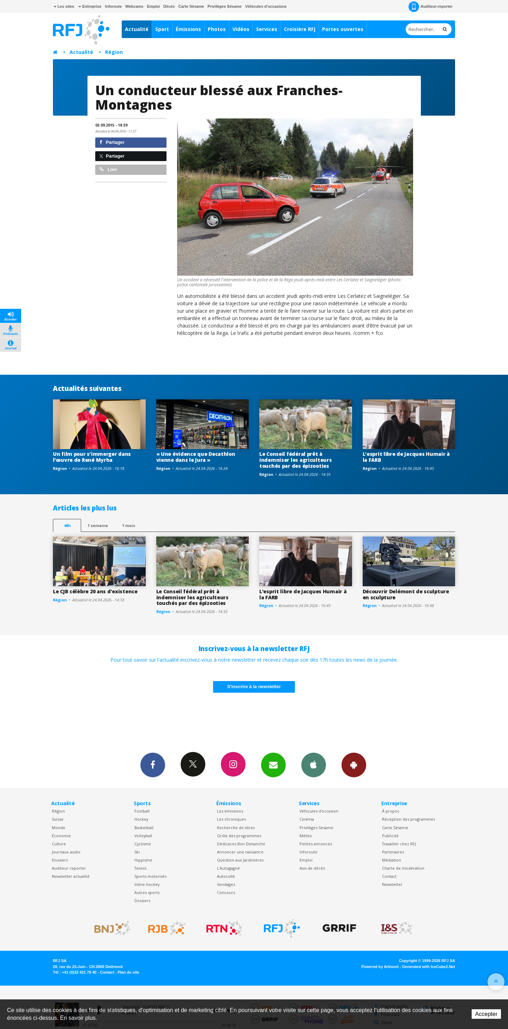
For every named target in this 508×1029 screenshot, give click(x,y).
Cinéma (307, 819)
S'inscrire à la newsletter (254, 686)
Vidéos (240, 29)
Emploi (153, 6)
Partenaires (393, 852)
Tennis (140, 868)
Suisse (58, 819)
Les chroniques (231, 819)
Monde (58, 827)
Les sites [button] (64, 6)
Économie (61, 835)
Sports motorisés (150, 876)
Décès (169, 6)
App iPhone (313, 765)
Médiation (391, 860)
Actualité (137, 29)
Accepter (486, 1014)
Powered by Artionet (380, 966)
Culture (59, 843)
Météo (306, 835)
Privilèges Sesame (316, 827)
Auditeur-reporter (431, 6)
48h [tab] (67, 525)
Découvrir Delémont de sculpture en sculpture (406, 594)
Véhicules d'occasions (266, 6)
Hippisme (143, 860)
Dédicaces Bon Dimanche (241, 843)
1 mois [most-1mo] (128, 525)
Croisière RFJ (299, 29)
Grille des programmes (239, 835)
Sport (162, 29)
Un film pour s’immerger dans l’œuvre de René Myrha (92, 457)
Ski (137, 852)
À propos (390, 811)
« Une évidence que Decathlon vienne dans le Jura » (195, 457)
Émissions (188, 29)
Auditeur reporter (69, 868)
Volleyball (143, 835)
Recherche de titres (236, 827)
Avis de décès (312, 868)
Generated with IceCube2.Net (428, 966)
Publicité (390, 835)
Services (266, 29)
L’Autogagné (228, 868)
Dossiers (60, 860)
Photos (217, 29)
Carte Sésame (191, 6)
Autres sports (146, 892)
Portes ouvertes (342, 29)
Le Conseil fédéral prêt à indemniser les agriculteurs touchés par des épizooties (295, 460)
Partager (112, 142)
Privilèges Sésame (224, 6)
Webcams (134, 6)
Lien (108, 169)
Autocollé (226, 876)
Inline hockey (146, 884)
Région (114, 52)
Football (142, 811)
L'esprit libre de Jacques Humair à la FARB (406, 457)
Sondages (226, 884)
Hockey (141, 819)
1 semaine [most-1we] (97, 525)
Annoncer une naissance (240, 852)
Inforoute (113, 6)
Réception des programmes (408, 819)
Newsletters (273, 765)
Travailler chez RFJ (399, 843)
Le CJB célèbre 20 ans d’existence (95, 591)
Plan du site (128, 972)
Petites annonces (316, 843)
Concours (226, 892)
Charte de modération (403, 868)
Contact (389, 876)
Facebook (152, 765)
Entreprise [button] (89, 6)
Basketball (143, 827)
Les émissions (230, 811)
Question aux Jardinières (240, 860)
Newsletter (392, 884)
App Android (353, 765)
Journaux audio (66, 852)
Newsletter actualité (71, 876)
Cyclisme (142, 843)
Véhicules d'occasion (319, 811)
